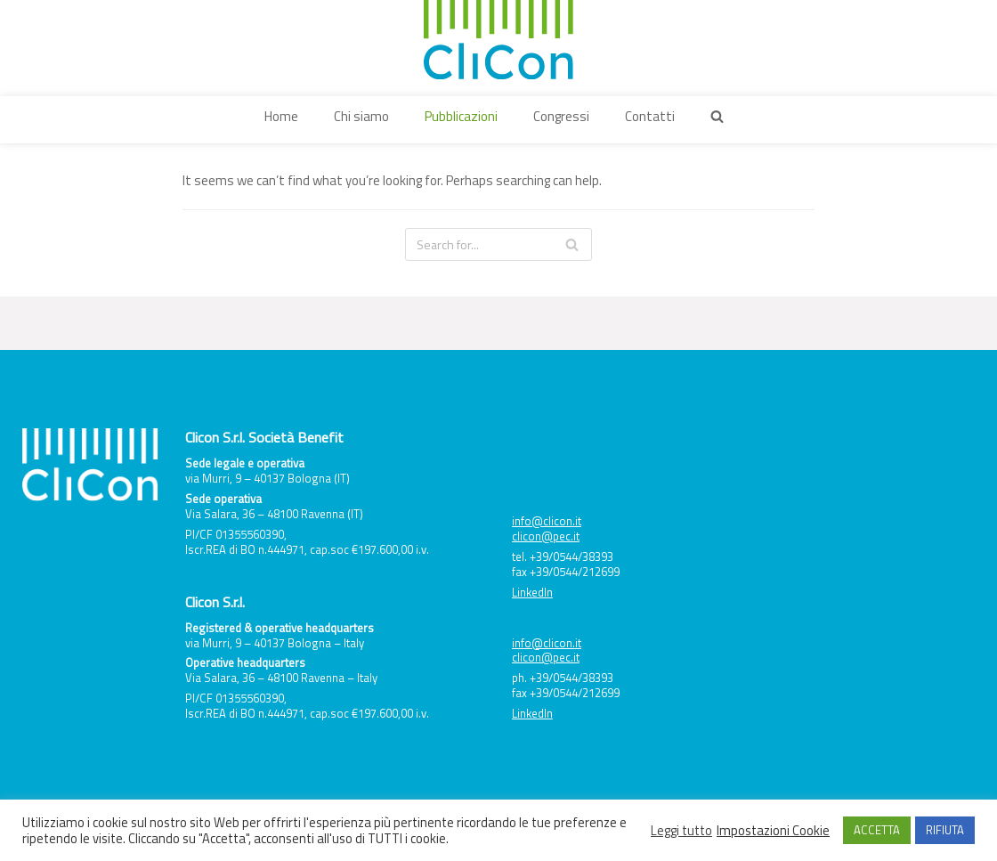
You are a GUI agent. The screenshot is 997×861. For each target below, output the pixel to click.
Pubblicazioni (461, 116)
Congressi (561, 116)
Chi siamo (361, 116)
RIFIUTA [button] (945, 830)
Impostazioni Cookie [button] (773, 831)
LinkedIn (532, 592)
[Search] (498, 244)
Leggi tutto (681, 831)
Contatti (650, 116)
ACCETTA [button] (877, 830)
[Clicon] (498, 40)
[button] (717, 116)
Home (281, 116)
